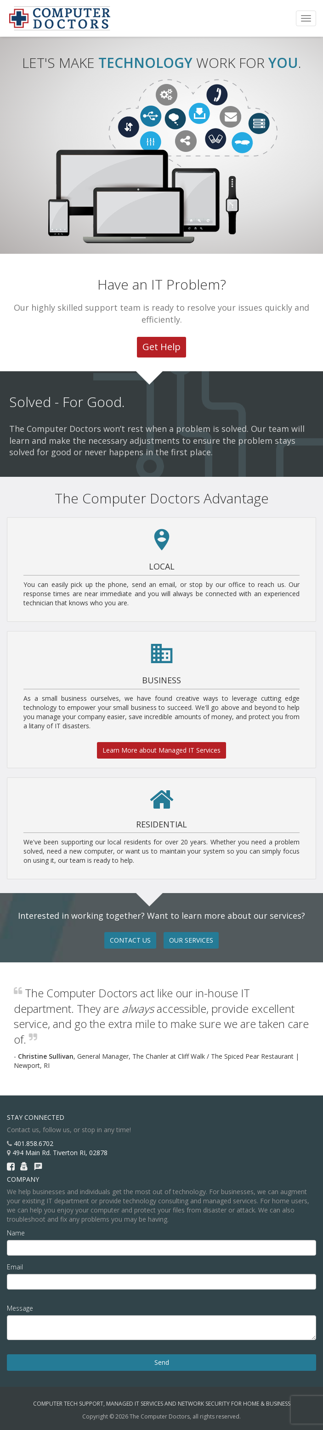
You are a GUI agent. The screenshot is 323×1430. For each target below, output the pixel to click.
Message (20, 1308)
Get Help (161, 347)
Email (15, 1266)
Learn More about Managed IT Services (161, 750)
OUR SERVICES (191, 940)
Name (16, 1233)
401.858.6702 (30, 1143)
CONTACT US (130, 940)
